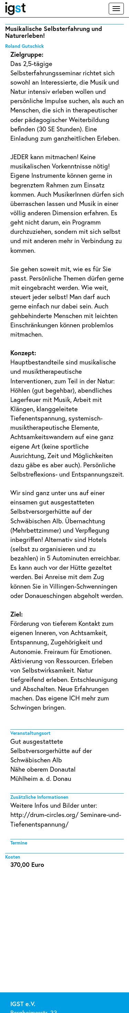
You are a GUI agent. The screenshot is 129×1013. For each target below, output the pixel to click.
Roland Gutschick (24, 46)
